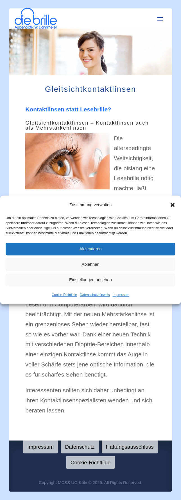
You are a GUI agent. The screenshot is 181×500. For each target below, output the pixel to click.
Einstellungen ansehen (90, 279)
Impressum (121, 295)
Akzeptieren (90, 249)
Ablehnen (90, 264)
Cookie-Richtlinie (64, 295)
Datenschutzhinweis (95, 295)
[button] (172, 205)
